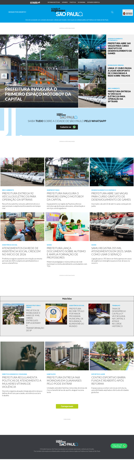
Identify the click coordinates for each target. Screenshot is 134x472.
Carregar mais (67, 406)
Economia (81, 2)
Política (73, 2)
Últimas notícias (54, 2)
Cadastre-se (65, 127)
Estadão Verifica (93, 2)
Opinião (65, 2)
